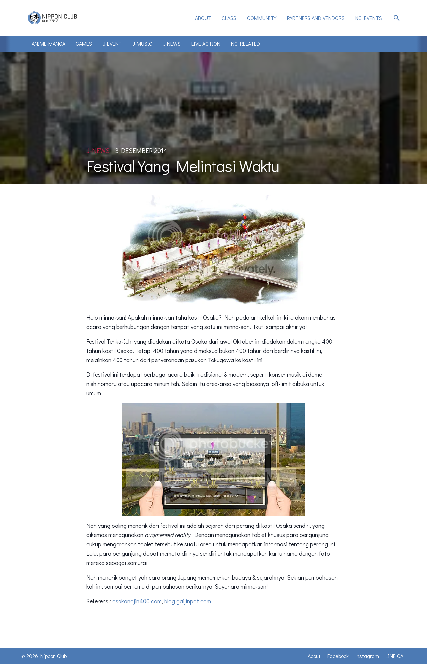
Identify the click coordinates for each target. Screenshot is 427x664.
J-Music (142, 43)
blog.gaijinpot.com (187, 601)
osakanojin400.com (137, 601)
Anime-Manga (48, 43)
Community (261, 17)
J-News (172, 43)
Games (84, 43)
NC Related (245, 43)
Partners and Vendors (316, 17)
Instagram (367, 655)
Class (229, 17)
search (397, 18)
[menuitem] (203, 17)
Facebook (338, 655)
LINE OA (394, 655)
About (203, 17)
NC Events (368, 17)
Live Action (205, 43)
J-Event (112, 43)
